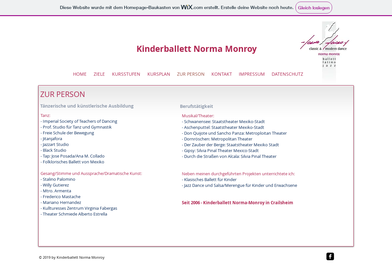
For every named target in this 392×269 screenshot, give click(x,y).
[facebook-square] (330, 256)
